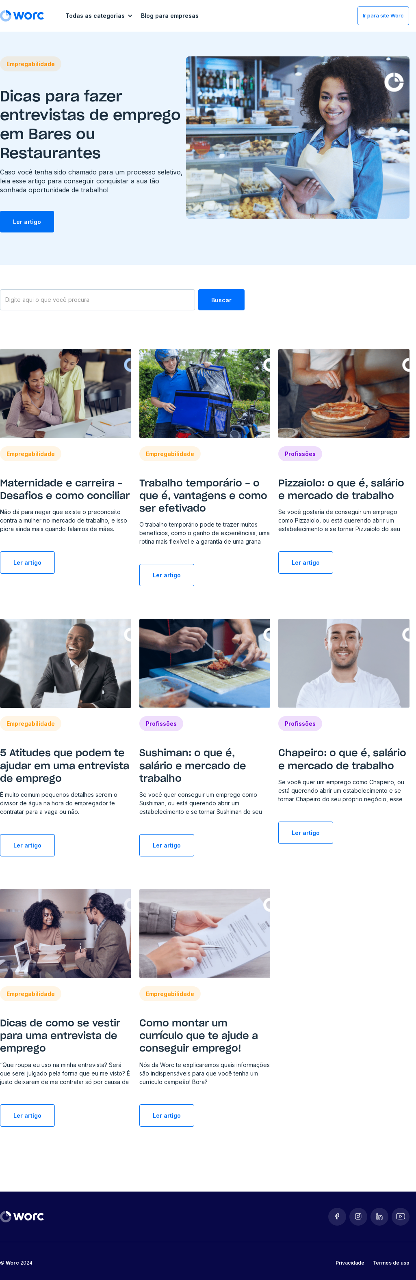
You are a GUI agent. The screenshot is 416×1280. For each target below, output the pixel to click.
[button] (103, 15)
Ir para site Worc (383, 15)
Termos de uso (391, 1263)
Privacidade (350, 1263)
